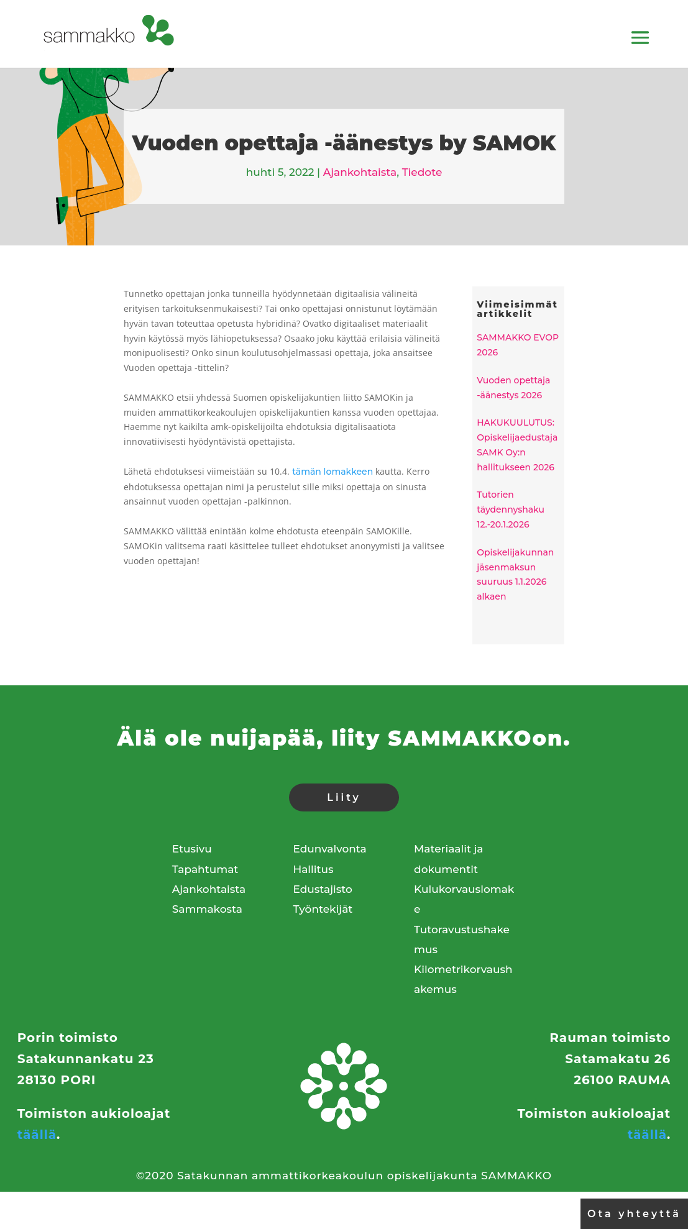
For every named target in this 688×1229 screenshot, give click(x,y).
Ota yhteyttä (634, 1214)
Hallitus (313, 869)
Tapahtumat (205, 869)
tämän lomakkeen (332, 471)
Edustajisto (322, 889)
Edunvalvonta (329, 849)
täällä (37, 1134)
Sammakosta (207, 909)
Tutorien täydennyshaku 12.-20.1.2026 (510, 509)
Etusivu (192, 849)
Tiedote (422, 172)
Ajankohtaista (360, 172)
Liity (343, 797)
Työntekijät (322, 909)
